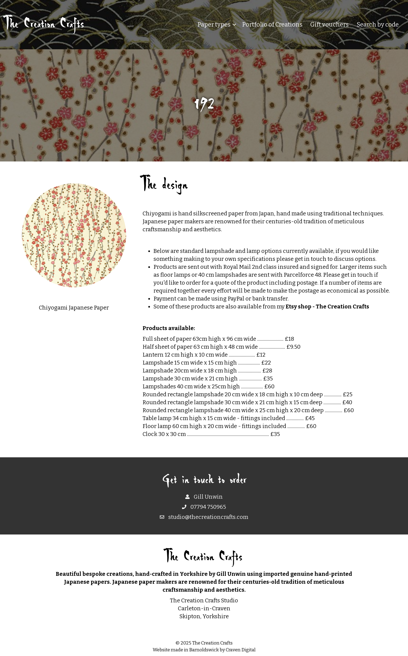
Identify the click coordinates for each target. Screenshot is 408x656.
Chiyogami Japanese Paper (74, 307)
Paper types (214, 24)
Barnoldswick (204, 650)
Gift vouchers (329, 24)
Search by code (378, 24)
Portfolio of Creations (272, 24)
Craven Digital (241, 650)
